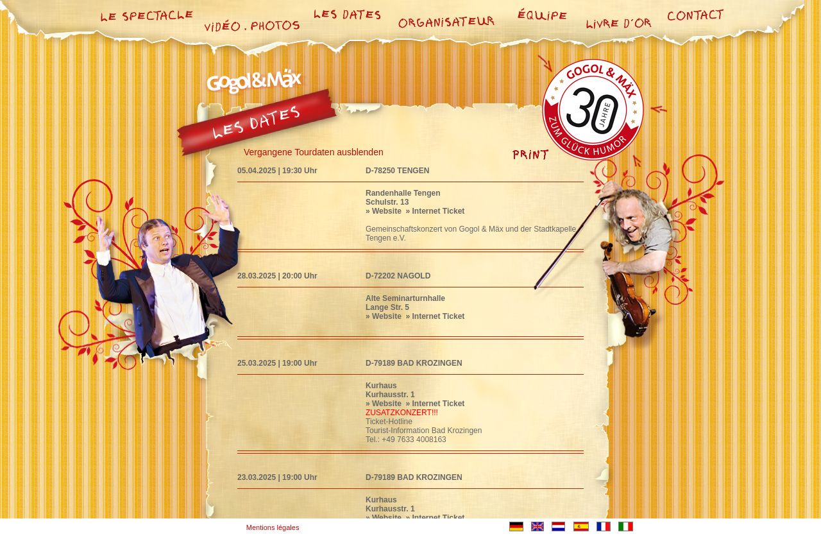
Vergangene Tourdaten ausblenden (314, 152)
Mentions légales (273, 527)
